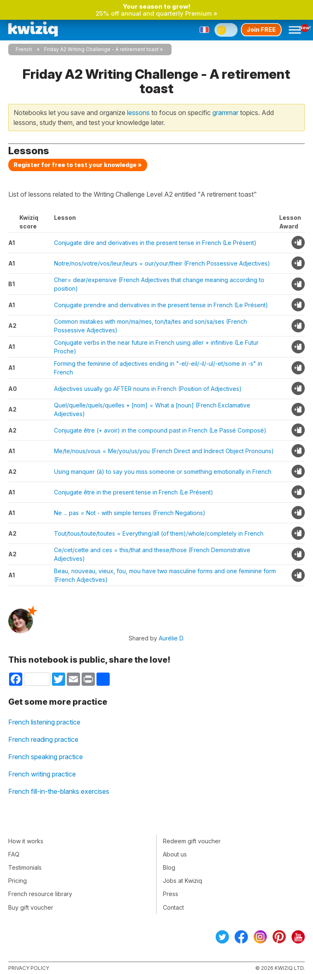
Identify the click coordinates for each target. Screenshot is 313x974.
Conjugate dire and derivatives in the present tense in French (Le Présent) (155, 242)
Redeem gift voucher (192, 841)
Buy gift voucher (30, 907)
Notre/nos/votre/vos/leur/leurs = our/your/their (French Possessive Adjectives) (162, 263)
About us (175, 854)
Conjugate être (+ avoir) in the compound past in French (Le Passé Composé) (160, 430)
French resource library (40, 893)
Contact (173, 907)
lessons (138, 112)
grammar (225, 112)
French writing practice (42, 774)
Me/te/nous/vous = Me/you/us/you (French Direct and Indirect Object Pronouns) (164, 450)
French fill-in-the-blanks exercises (58, 791)
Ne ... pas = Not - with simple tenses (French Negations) (129, 512)
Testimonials (25, 867)
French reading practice (43, 739)
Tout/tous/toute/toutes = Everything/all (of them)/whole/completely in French (159, 533)
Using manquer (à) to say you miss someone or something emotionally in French (162, 471)
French (24, 49)
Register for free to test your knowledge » (78, 164)
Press (170, 893)
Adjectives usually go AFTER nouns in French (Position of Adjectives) (148, 388)
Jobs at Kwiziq (182, 880)
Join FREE (261, 29)
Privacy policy (28, 968)
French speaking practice (45, 757)
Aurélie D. (171, 638)
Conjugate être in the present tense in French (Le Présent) (133, 492)
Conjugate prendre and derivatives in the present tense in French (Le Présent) (161, 304)
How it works (25, 841)
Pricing (17, 880)
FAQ (13, 854)
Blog (169, 867)
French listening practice (44, 722)
